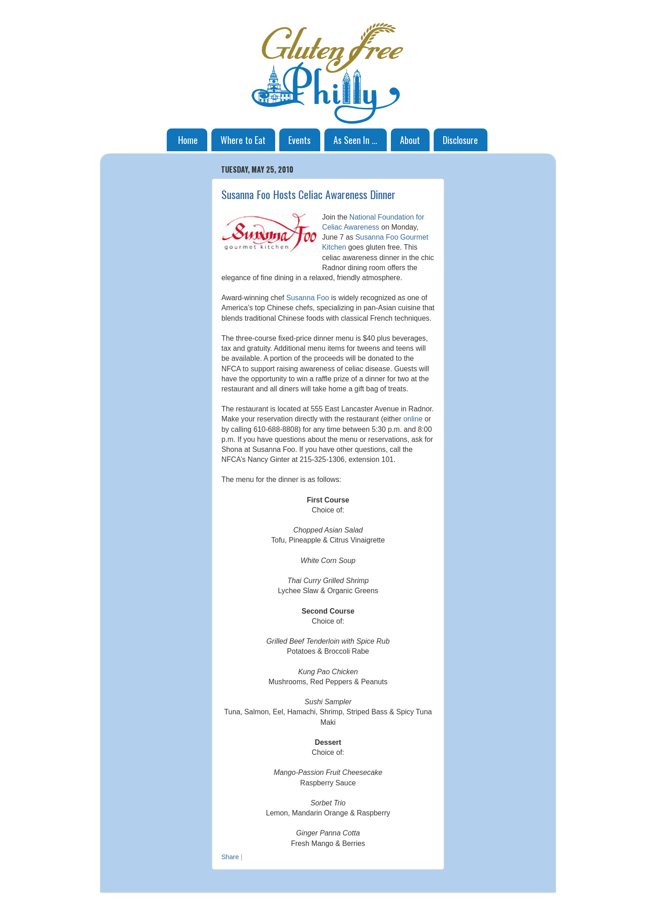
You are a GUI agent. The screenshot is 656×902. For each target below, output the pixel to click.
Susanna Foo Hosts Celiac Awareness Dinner (308, 194)
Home (188, 140)
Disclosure (460, 140)
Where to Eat (243, 140)
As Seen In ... (355, 140)
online (412, 419)
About (410, 140)
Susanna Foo (307, 298)
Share (230, 857)
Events (299, 140)
